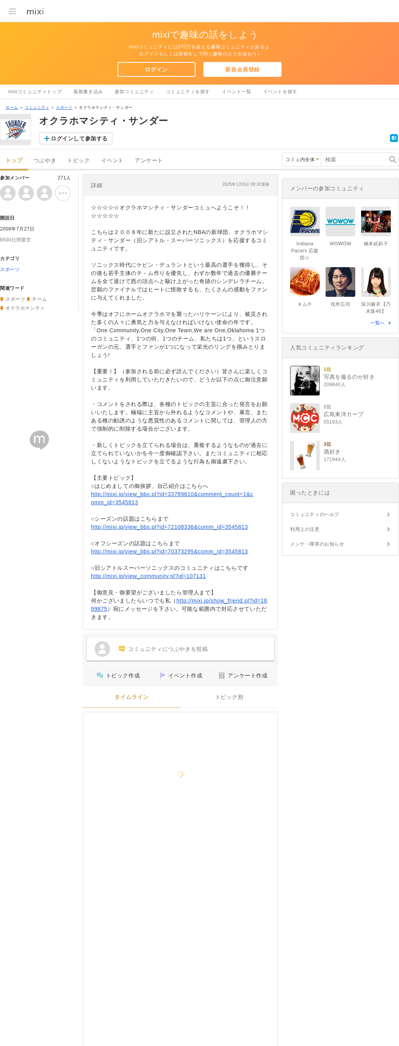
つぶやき (45, 160)
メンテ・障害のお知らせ (317, 544)
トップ (14, 160)
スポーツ (64, 107)
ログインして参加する (79, 138)
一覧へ (377, 323)
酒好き (332, 452)
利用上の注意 (305, 529)
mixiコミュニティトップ (35, 91)
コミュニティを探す (188, 91)
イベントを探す (280, 91)
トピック (78, 160)
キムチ (304, 304)
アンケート (149, 160)
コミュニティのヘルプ (314, 514)
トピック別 (229, 697)
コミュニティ (37, 107)
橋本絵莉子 (376, 243)
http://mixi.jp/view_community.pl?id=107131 (148, 576)
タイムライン (131, 697)
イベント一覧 (236, 91)
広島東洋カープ (343, 414)
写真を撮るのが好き (349, 377)
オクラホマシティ (25, 308)
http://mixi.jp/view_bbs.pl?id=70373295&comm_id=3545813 (169, 551)
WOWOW (340, 243)
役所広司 (340, 304)
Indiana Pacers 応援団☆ (305, 251)
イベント (112, 160)
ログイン (156, 69)
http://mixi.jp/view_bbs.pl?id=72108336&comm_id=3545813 (169, 527)
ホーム (12, 107)
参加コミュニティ (134, 91)
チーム (39, 299)
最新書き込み (88, 91)
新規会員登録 (242, 69)
